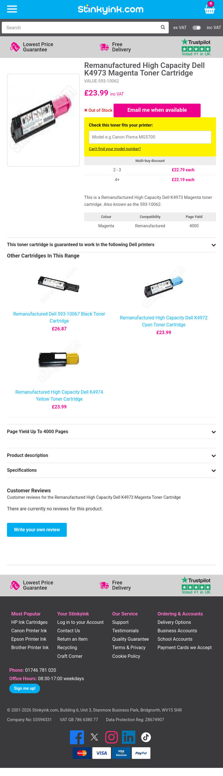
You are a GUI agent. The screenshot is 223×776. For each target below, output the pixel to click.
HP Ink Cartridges (29, 623)
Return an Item (72, 640)
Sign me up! (24, 689)
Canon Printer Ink (29, 631)
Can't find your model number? (115, 149)
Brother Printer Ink (30, 648)
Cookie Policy (126, 657)
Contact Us (68, 631)
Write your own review (37, 530)
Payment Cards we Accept (184, 648)
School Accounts (174, 640)
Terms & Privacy (128, 648)
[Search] (79, 27)
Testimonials (125, 631)
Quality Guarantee (130, 640)
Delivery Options (174, 623)
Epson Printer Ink (28, 640)
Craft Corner (69, 657)
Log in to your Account (80, 623)
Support (120, 623)
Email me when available (157, 110)
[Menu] (12, 9)
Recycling (67, 648)
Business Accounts (177, 631)
